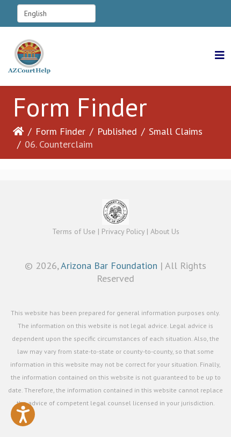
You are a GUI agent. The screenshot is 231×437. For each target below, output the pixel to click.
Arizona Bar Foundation (109, 265)
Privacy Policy (123, 231)
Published (117, 131)
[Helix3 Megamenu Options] (220, 55)
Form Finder (60, 131)
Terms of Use (74, 231)
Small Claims (176, 131)
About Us (164, 231)
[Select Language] (56, 13)
